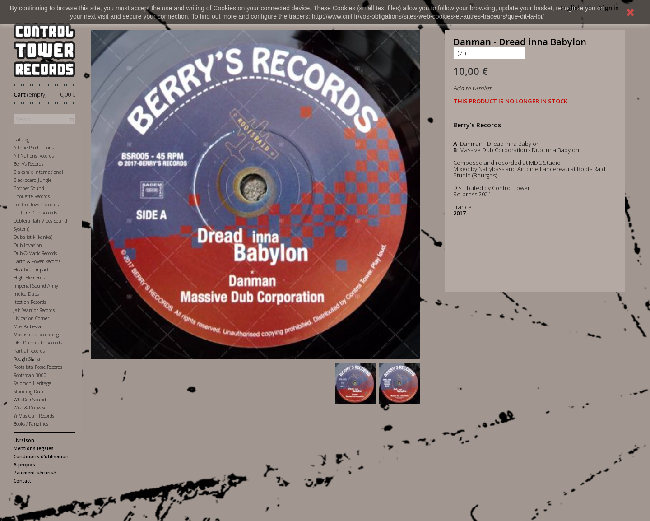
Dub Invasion (28, 245)
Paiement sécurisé (35, 473)
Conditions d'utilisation (41, 456)
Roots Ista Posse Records (38, 367)
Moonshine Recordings (37, 334)
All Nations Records (34, 156)
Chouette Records (32, 196)
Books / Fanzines (31, 424)
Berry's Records (28, 164)
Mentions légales (34, 448)
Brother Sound (29, 188)
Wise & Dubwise (30, 408)
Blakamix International (38, 172)
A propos (24, 464)
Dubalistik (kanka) (33, 237)
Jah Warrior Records (34, 310)
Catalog (21, 139)
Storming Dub (28, 391)
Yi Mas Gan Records (34, 416)
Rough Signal (28, 359)
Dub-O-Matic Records (35, 253)
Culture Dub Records (35, 212)
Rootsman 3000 (30, 375)
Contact (22, 481)
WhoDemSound (30, 399)
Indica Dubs (26, 294)
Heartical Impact (31, 269)
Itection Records (30, 302)
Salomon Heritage (32, 383)
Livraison (24, 440)
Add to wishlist (472, 88)
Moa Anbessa (27, 326)
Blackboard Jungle (32, 180)
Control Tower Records (36, 204)
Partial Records (29, 351)
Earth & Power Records (37, 261)
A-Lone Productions (34, 147)
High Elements (29, 277)
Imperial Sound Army (36, 286)
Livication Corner (31, 318)
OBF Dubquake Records (38, 343)
